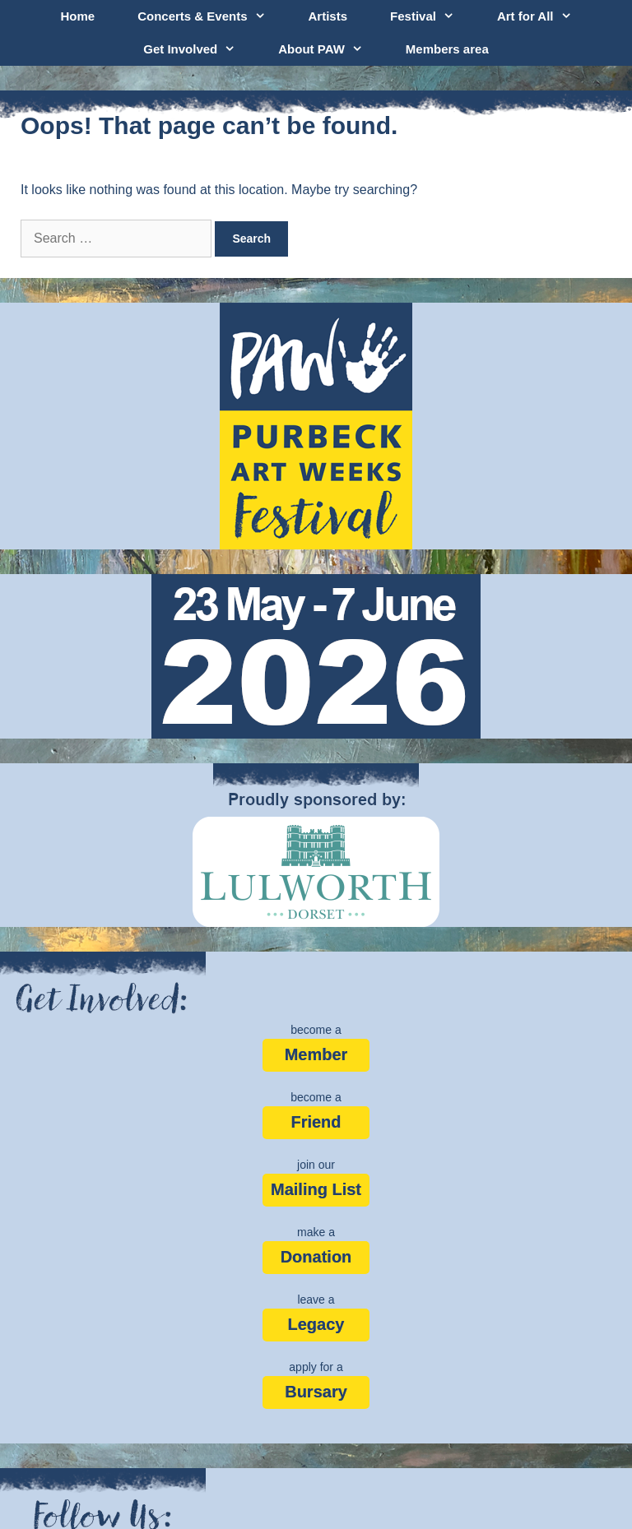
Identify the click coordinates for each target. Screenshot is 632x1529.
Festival (433, 16)
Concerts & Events (211, 16)
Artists (328, 16)
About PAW (331, 49)
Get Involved (200, 49)
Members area (447, 49)
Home (77, 16)
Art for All (545, 16)
